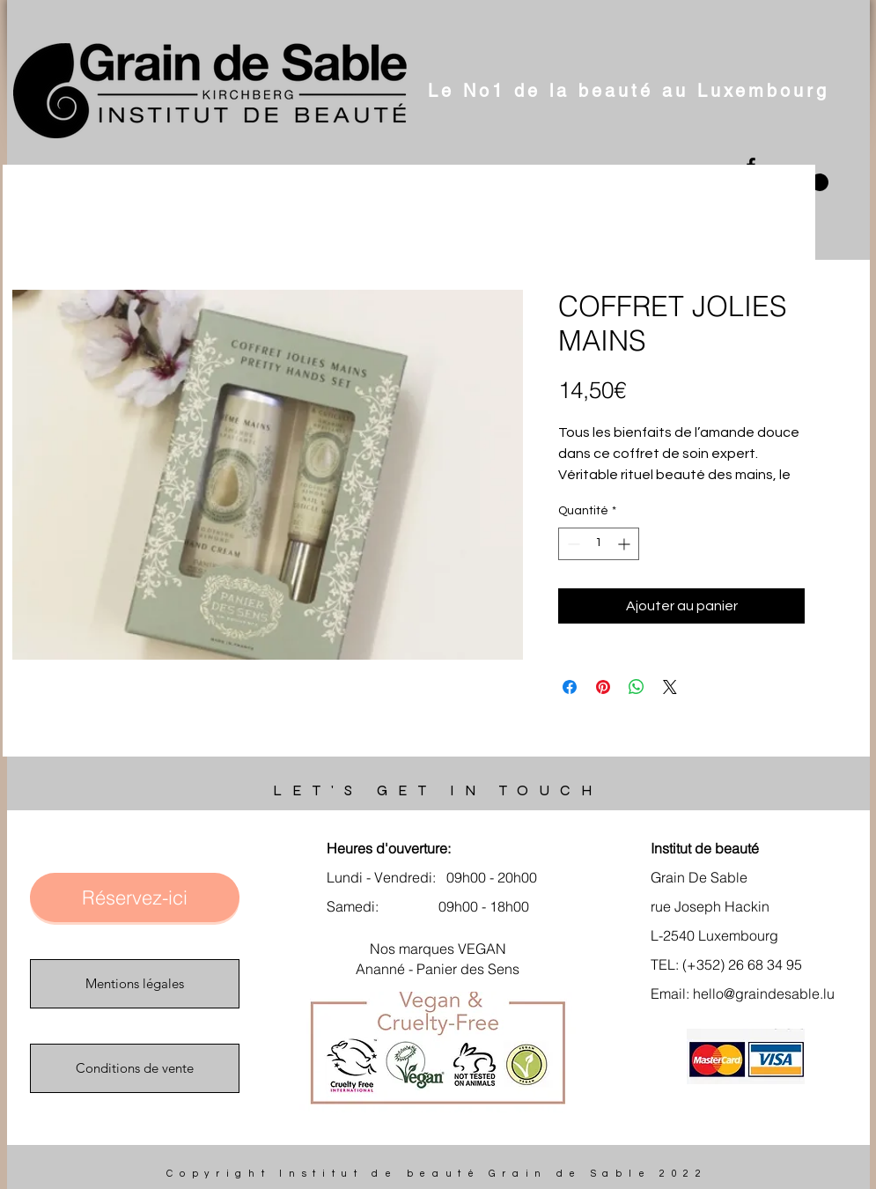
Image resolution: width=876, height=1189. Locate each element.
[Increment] (626, 543)
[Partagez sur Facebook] (569, 687)
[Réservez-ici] (134, 897)
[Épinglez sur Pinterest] (603, 687)
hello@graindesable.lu (764, 993)
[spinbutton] (599, 543)
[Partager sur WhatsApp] (636, 687)
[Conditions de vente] (134, 1068)
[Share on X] (670, 687)
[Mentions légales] (134, 983)
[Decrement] (572, 543)
